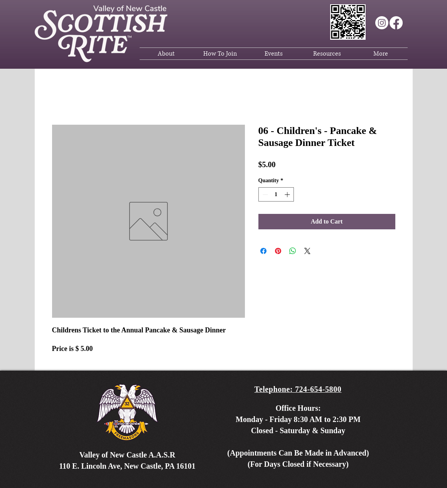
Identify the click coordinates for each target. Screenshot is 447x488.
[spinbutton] (276, 194)
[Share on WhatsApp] (292, 251)
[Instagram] (381, 22)
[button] (166, 53)
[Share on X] (307, 251)
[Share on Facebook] (263, 251)
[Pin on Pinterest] (278, 251)
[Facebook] (396, 22)
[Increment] (288, 194)
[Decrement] (264, 194)
